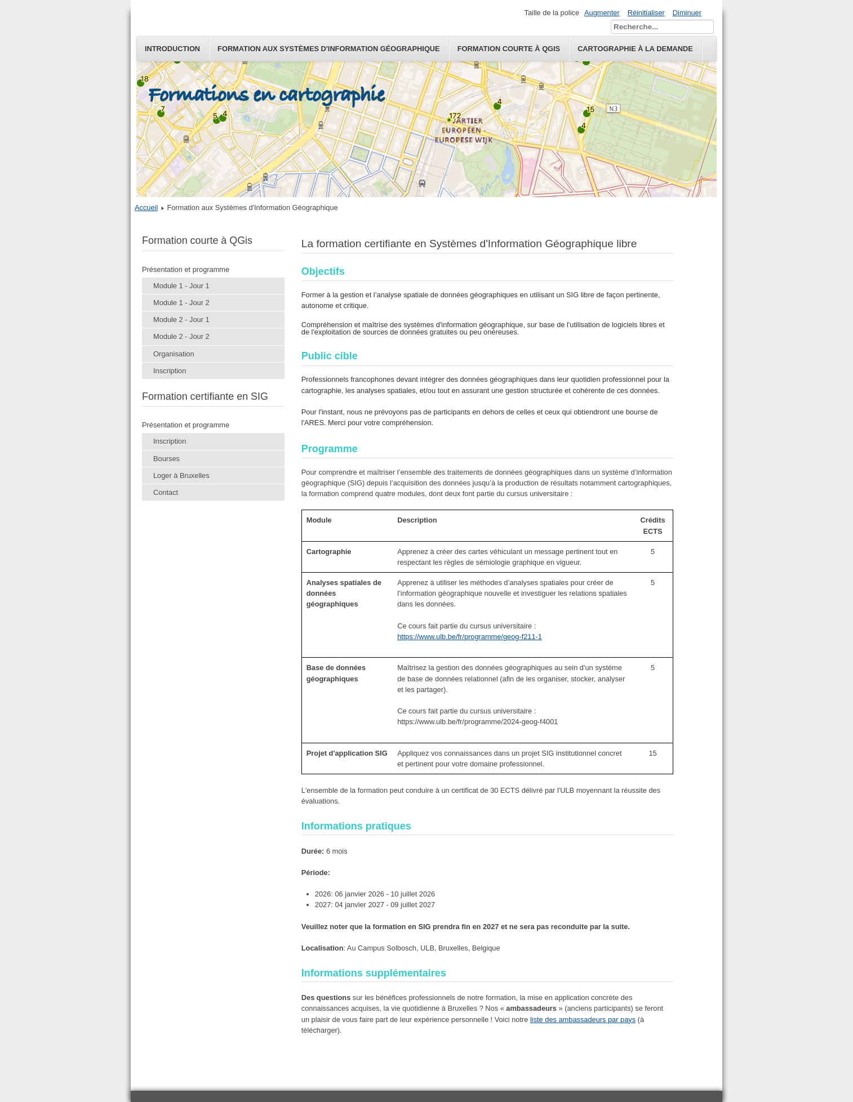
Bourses (166, 458)
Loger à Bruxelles (181, 475)
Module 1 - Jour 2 (181, 302)
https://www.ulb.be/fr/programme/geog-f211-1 (469, 636)
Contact (165, 492)
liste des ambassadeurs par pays (583, 1019)
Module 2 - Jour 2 (181, 336)
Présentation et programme (185, 269)
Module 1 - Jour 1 (181, 286)
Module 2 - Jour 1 (181, 319)
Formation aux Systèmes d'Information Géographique (328, 48)
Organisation (173, 354)
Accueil (146, 207)
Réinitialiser (646, 12)
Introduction (172, 48)
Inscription (169, 371)
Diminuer (687, 12)
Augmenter (602, 12)
